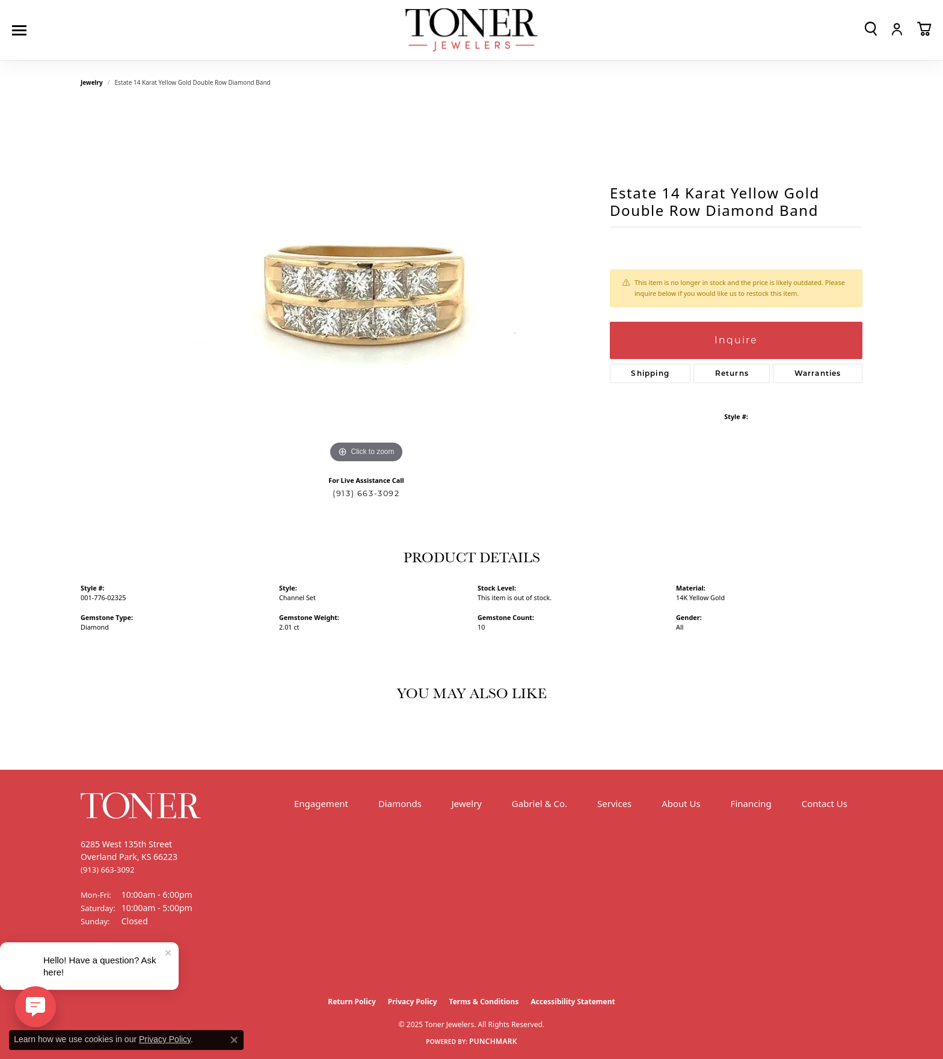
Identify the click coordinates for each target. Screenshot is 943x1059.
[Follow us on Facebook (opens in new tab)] (93, 966)
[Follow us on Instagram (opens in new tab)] (123, 966)
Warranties (817, 373)
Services (614, 803)
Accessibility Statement (572, 1001)
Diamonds (400, 803)
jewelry (92, 82)
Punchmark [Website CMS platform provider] (493, 1041)
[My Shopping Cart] (924, 29)
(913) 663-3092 (366, 493)
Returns (732, 373)
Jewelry (467, 803)
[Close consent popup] (234, 1039)
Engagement (321, 803)
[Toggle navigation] (22, 30)
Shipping (650, 373)
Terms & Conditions (484, 1001)
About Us (681, 803)
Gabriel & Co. (539, 803)
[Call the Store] (108, 869)
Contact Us (824, 803)
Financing (751, 803)
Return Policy (352, 1001)
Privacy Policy (412, 1001)
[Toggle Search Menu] (871, 29)
